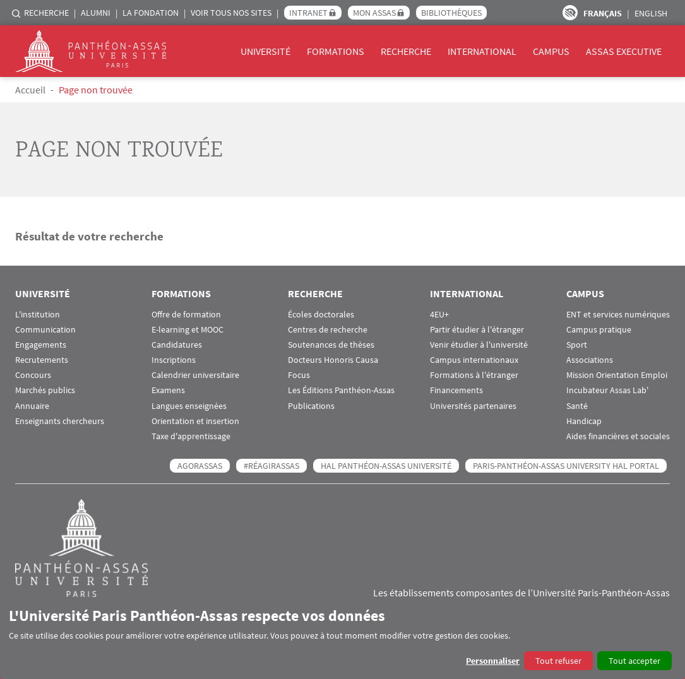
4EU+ (439, 314)
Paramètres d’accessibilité (570, 12)
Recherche (46, 12)
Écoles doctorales (321, 314)
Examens (168, 390)
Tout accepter (634, 660)
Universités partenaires (473, 406)
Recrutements (41, 360)
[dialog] (342, 638)
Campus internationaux (474, 360)
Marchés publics (45, 390)
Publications (311, 406)
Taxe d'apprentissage (191, 436)
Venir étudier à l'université (479, 345)
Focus (299, 375)
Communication (45, 329)
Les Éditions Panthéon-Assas (341, 390)
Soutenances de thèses (331, 345)
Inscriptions (174, 360)
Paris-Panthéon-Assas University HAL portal (566, 465)
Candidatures (177, 345)
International (482, 51)
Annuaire (32, 406)
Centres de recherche (327, 329)
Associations (589, 360)
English (650, 13)
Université (265, 51)
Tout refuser (558, 660)
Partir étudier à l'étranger (477, 329)
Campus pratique (598, 329)
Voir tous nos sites (231, 12)
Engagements (40, 345)
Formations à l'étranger (474, 375)
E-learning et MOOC (187, 329)
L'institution (37, 314)
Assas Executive (624, 51)
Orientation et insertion (195, 421)
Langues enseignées (189, 406)
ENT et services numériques (618, 314)
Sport (576, 345)
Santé (577, 406)
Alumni (95, 12)
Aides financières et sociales (618, 436)
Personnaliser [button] (493, 660)
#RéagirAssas (271, 465)
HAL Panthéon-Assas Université (386, 465)
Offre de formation (186, 314)
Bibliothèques (451, 12)
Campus (551, 51)
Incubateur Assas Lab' (607, 390)
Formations (335, 51)
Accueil (30, 89)
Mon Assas (374, 12)
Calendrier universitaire (195, 375)
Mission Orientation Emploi (616, 375)
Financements (456, 390)
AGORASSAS (199, 465)
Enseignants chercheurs (59, 421)
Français (602, 13)
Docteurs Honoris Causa (333, 360)
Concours (33, 375)
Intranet (308, 12)
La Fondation (150, 12)
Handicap (584, 421)
